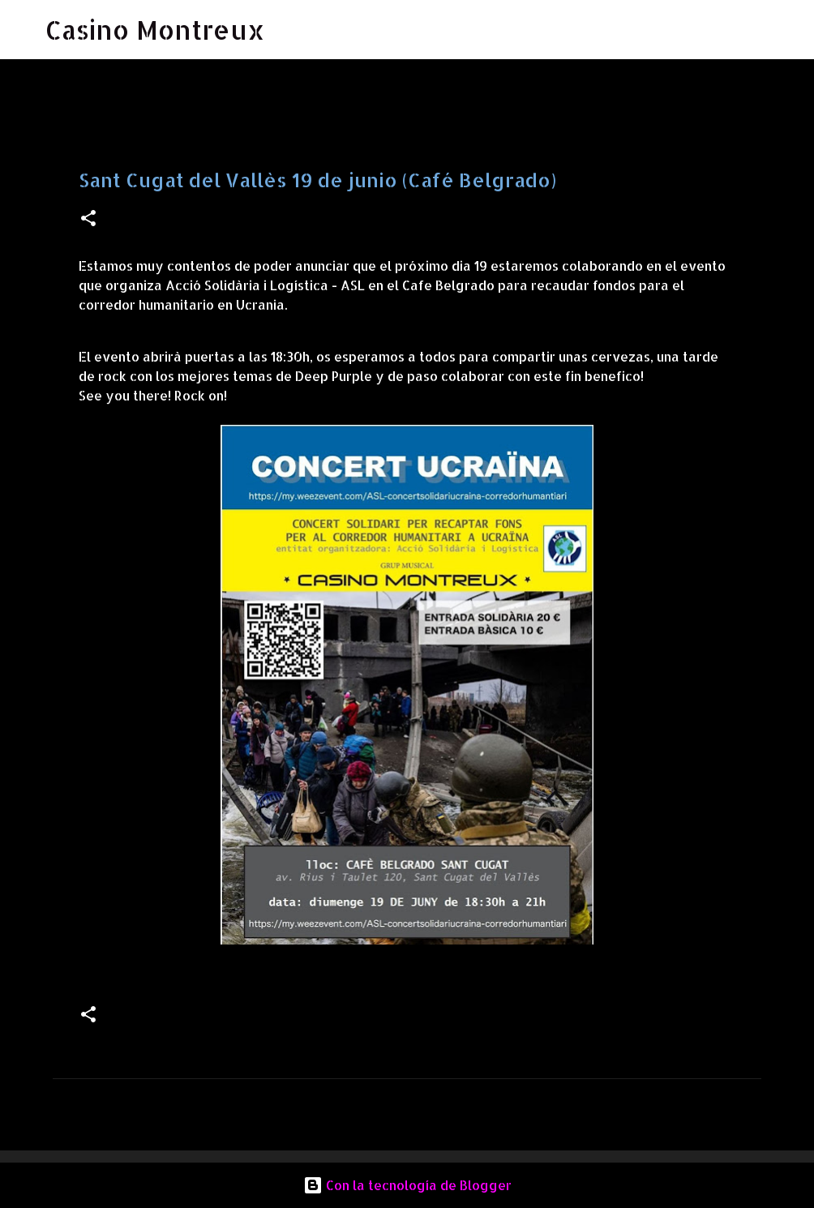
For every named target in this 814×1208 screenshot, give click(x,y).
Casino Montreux (155, 29)
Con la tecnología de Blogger (407, 1184)
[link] (265, 284)
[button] (88, 219)
